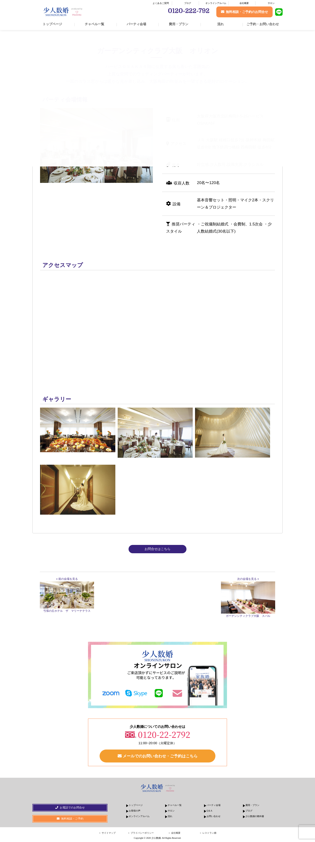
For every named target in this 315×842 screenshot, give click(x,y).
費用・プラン (178, 24)
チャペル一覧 (94, 24)
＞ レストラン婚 (207, 833)
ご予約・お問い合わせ (262, 24)
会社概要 (244, 3)
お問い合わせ (213, 816)
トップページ (52, 24)
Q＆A (209, 810)
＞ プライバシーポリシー (141, 833)
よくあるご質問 (161, 3)
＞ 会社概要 (174, 833)
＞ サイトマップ (107, 833)
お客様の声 (134, 810)
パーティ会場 (136, 24)
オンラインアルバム (215, 3)
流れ (220, 24)
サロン (271, 3)
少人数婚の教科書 (255, 816)
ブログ (187, 3)
